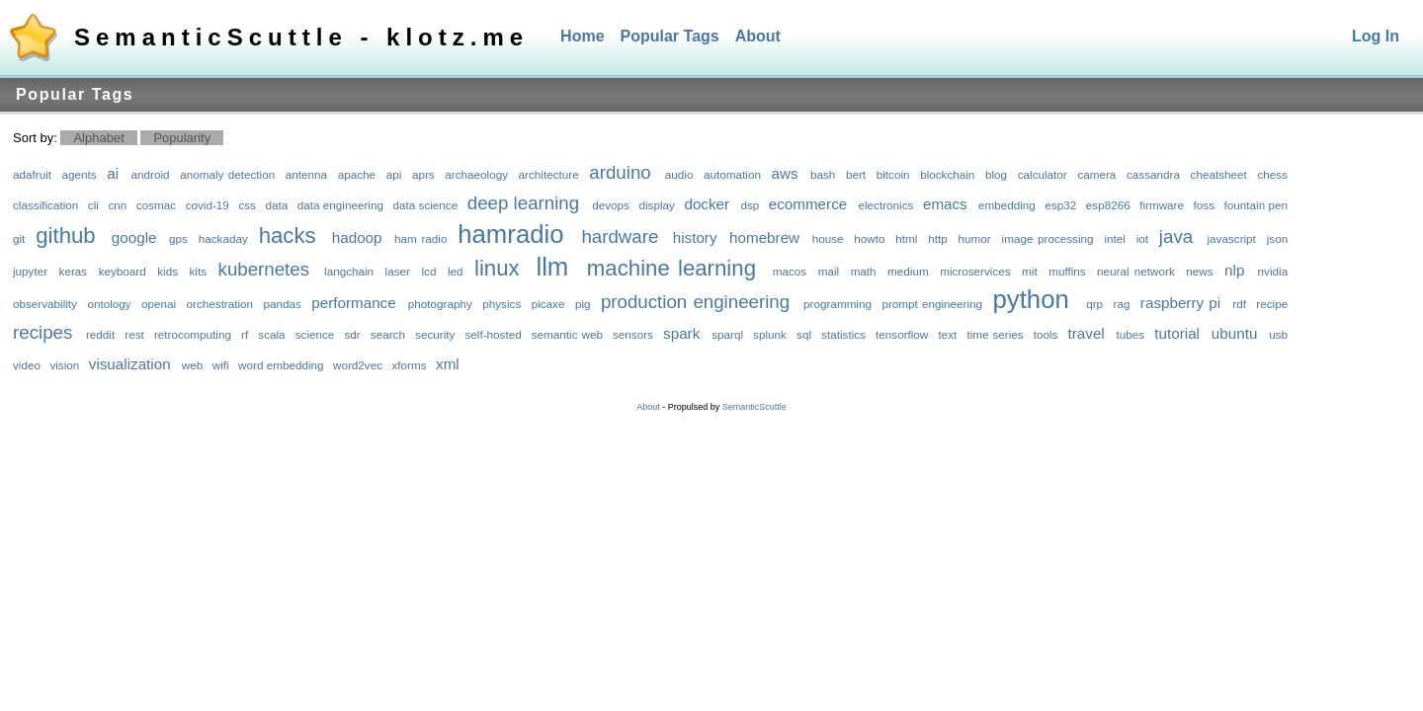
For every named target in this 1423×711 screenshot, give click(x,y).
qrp (1094, 303)
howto (869, 238)
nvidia (1273, 271)
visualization (130, 364)
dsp (749, 204)
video (27, 364)
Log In (1375, 36)
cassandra (1153, 174)
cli (93, 204)
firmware (1161, 204)
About (758, 36)
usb (1278, 334)
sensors (633, 334)
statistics (843, 334)
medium (908, 271)
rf (244, 334)
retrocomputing (192, 334)
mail (828, 271)
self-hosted (492, 334)
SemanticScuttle (754, 407)
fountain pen (1256, 204)
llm (552, 266)
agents (79, 174)
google (134, 237)
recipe (1272, 303)
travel (1086, 333)
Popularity (181, 137)
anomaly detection (227, 174)
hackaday (223, 238)
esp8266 (1108, 204)
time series (994, 334)
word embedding (280, 364)
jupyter (30, 271)
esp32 (1060, 204)
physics (501, 303)
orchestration (220, 303)
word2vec (357, 364)
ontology (108, 303)
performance (353, 302)
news (1199, 271)
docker (706, 204)
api (394, 174)
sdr (352, 334)
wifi (220, 364)
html (906, 238)
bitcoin (893, 174)
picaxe (548, 303)
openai (158, 303)
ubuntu (1235, 333)
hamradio (510, 234)
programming (837, 303)
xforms (409, 364)
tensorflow (902, 334)
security (435, 334)
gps (178, 238)
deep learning (523, 203)
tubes (1131, 334)
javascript (1232, 238)
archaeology (476, 174)
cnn (117, 204)
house (828, 238)
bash (822, 174)
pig (583, 303)
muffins (1066, 271)
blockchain (947, 174)
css (247, 204)
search (388, 334)
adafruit (32, 174)
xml (448, 364)
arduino (619, 172)
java (1176, 236)
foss (1204, 204)
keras (73, 271)
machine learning (671, 268)
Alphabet (98, 137)
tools (1046, 334)
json (1277, 238)
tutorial (1177, 333)
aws (785, 173)
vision (64, 364)
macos (789, 271)
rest (134, 334)
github (66, 235)
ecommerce (808, 204)
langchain (349, 271)
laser (397, 271)
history (695, 237)
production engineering (695, 301)
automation (732, 174)
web (192, 364)
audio (679, 174)
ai (113, 173)
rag (1122, 303)
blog (996, 174)
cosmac (156, 204)
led (455, 271)
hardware (619, 236)
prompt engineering (931, 303)
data (276, 204)
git (19, 238)
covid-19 (207, 204)
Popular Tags (670, 36)
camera (1096, 174)
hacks (287, 235)
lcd (428, 271)
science (315, 334)
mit (1030, 271)
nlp (1234, 270)
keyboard (122, 271)
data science (425, 204)
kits (199, 271)
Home (582, 36)
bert (856, 174)
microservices (975, 271)
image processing (1048, 238)
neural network (1136, 271)
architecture (549, 174)
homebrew (764, 237)
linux (497, 268)
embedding (1007, 204)
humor (975, 238)
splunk (770, 334)
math (864, 271)
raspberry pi (1180, 302)
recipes (42, 332)
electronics (886, 204)
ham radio (420, 238)
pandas (282, 303)
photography (440, 303)
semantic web (567, 334)
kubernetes (264, 269)
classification (45, 204)
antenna (306, 174)
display (657, 204)
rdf (1239, 303)
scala (271, 334)
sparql (727, 334)
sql (803, 334)
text (947, 334)
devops (610, 204)
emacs (945, 204)
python (1030, 299)
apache (357, 174)
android (150, 174)
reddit (100, 334)
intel (1114, 238)
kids (167, 271)
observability (45, 303)
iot (1142, 238)
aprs (423, 174)
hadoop (357, 237)
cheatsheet (1219, 174)
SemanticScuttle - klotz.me (301, 37)
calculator (1042, 174)
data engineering (340, 204)
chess (1272, 174)
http (938, 238)
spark (681, 333)
